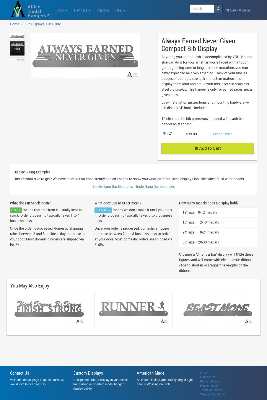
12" (167, 133)
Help (120, 10)
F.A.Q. (204, 372)
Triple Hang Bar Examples (155, 186)
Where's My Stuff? (212, 394)
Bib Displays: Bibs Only (43, 24)
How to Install (209, 385)
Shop (62, 10)
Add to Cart (207, 148)
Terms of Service (211, 390)
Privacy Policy (209, 381)
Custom (103, 10)
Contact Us (207, 377)
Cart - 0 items (238, 10)
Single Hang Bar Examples (112, 186)
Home (14, 24)
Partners (82, 10)
